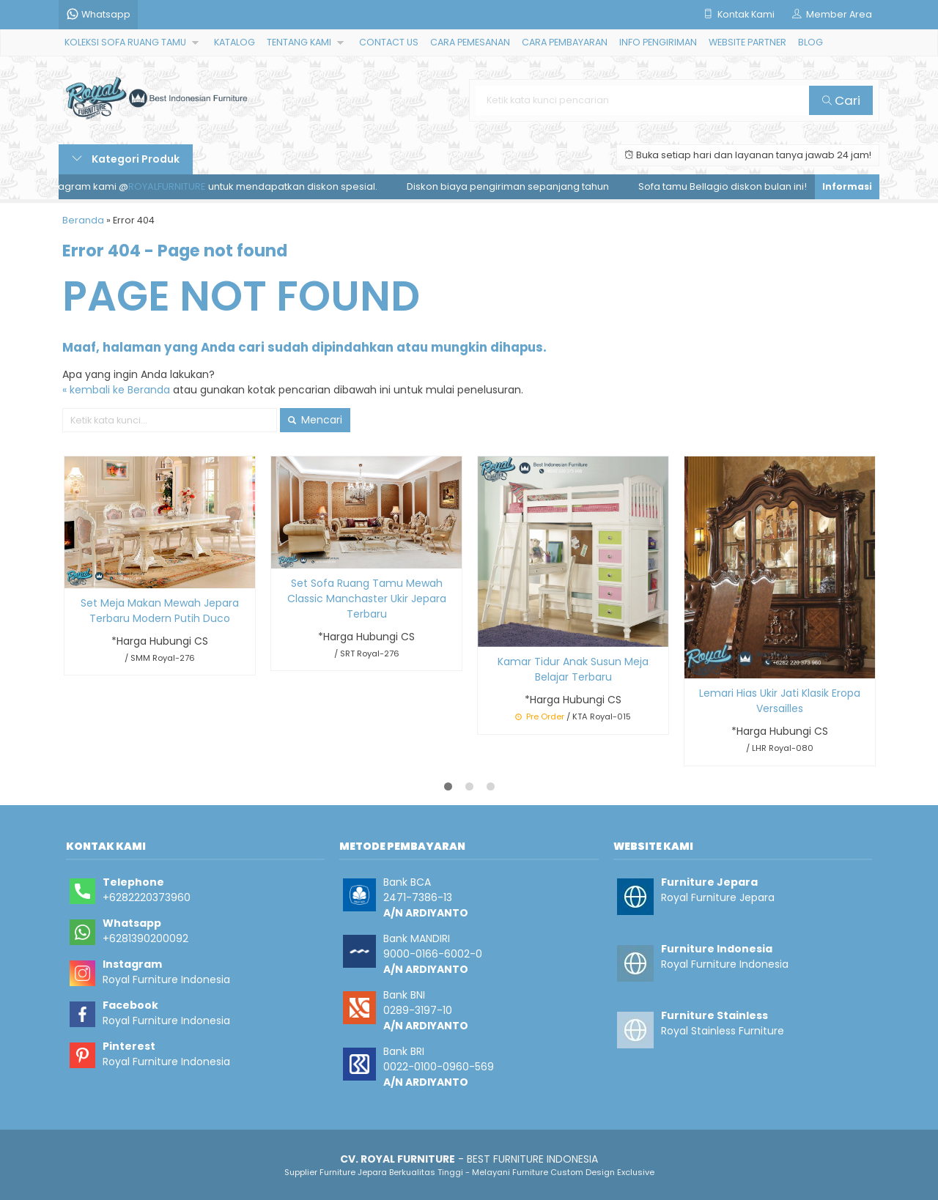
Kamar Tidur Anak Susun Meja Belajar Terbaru (573, 669)
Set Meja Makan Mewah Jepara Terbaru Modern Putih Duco (160, 611)
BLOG (810, 42)
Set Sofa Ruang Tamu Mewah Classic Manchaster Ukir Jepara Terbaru (366, 598)
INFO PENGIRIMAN (658, 42)
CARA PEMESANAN (470, 42)
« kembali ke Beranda (116, 389)
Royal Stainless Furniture (722, 1030)
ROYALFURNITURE (172, 186)
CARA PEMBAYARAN (565, 42)
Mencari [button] (315, 419)
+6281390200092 (145, 938)
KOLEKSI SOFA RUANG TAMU (125, 42)
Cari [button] (841, 100)
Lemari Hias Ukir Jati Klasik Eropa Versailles (779, 701)
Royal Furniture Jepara (718, 897)
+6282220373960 (147, 897)
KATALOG (234, 42)
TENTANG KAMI (299, 42)
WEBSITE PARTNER (747, 42)
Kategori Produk (126, 159)
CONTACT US (388, 42)
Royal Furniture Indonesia (166, 979)
